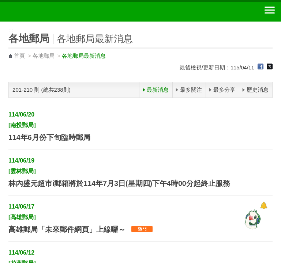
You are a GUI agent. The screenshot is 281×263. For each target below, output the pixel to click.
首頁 (19, 56)
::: (2, 25)
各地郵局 (44, 56)
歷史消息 (258, 90)
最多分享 (224, 90)
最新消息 (158, 90)
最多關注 (191, 90)
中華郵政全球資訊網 (45, 11)
